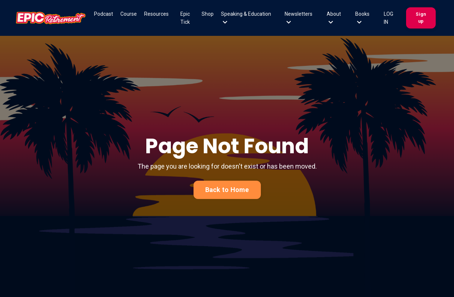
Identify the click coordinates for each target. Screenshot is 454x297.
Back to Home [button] (227, 189)
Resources (156, 14)
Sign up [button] (421, 17)
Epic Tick (185, 18)
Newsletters (298, 18)
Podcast (103, 14)
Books (362, 18)
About (334, 18)
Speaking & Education (246, 18)
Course (128, 14)
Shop (208, 14)
